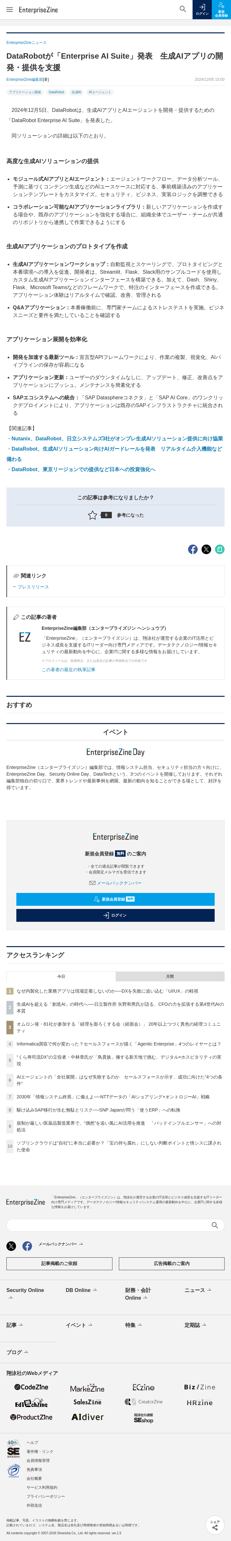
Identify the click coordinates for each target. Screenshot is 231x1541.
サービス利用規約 (42, 1487)
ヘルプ (32, 1442)
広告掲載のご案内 (172, 1263)
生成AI (76, 92)
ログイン (115, 915)
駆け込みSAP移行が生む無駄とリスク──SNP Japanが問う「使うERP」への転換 (98, 1109)
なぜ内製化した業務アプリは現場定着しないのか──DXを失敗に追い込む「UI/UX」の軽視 (107, 991)
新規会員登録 (114, 899)
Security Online (25, 1294)
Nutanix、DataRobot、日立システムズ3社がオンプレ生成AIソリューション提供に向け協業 (117, 438)
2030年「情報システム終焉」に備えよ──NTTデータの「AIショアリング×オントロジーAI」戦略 (113, 1096)
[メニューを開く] (9, 9)
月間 (170, 976)
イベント (80, 1325)
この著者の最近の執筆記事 (68, 669)
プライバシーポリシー (46, 1496)
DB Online (82, 1290)
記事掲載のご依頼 (59, 1263)
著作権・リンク (40, 1451)
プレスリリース (33, 586)
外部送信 (34, 1505)
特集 (134, 1325)
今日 (61, 976)
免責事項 (34, 1469)
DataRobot (56, 92)
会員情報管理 (38, 1460)
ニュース (198, 1290)
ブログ (17, 1352)
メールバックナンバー (115, 883)
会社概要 (34, 1478)
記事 (15, 1325)
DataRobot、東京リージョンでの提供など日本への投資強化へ (83, 469)
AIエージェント (100, 92)
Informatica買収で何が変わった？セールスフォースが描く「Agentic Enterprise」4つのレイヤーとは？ (119, 1043)
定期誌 (196, 1325)
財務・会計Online (138, 1294)
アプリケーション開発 (25, 92)
